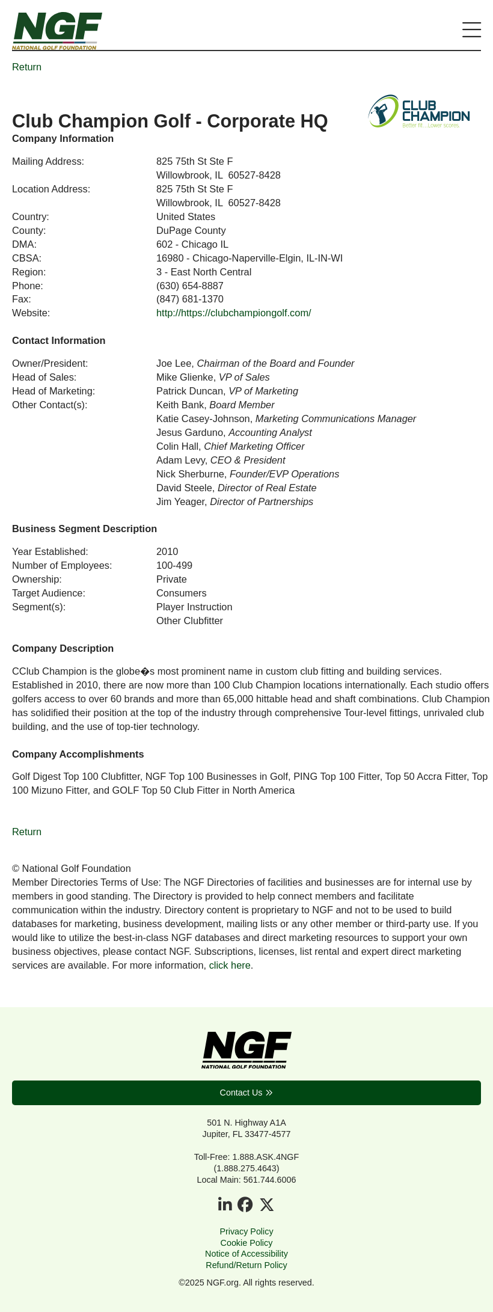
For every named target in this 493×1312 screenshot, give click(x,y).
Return (26, 66)
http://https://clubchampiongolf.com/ (233, 312)
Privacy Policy (246, 1231)
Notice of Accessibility (246, 1253)
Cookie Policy (247, 1243)
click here (230, 965)
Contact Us (241, 1092)
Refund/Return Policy (246, 1265)
